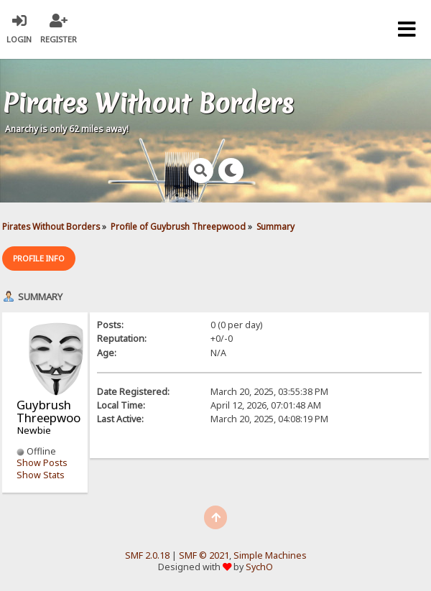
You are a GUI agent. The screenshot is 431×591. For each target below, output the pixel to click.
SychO (259, 567)
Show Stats (41, 475)
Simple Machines (270, 555)
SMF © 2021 (204, 555)
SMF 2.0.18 (147, 555)
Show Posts (42, 463)
